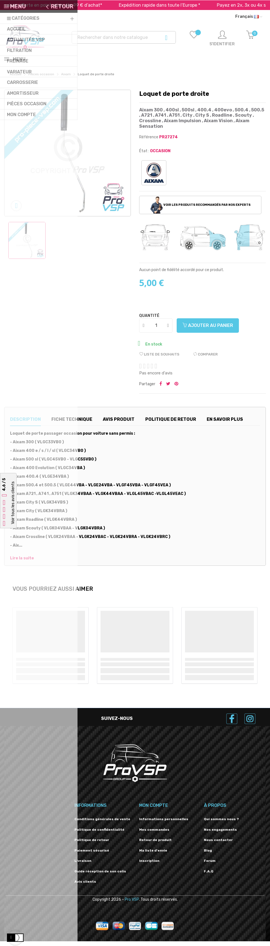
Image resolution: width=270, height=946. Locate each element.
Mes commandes (154, 834)
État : (144, 155)
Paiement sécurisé (91, 855)
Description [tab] (25, 424)
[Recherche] (124, 37)
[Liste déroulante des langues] (249, 16)
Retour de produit (155, 845)
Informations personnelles (163, 824)
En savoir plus (225, 424)
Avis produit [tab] (118, 424)
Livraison (82, 865)
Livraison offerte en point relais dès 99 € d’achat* (62, 5)
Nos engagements (220, 834)
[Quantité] (156, 330)
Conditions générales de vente (102, 824)
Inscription (149, 865)
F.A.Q (208, 876)
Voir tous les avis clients (13, 503)
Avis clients (85, 886)
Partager (160, 389)
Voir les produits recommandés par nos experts (200, 209)
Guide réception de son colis (100, 876)
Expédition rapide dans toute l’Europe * (171, 5)
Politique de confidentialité (99, 834)
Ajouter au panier (207, 330)
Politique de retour (91, 845)
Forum (210, 865)
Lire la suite (22, 563)
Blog (208, 855)
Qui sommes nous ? (221, 824)
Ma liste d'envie (153, 855)
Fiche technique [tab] (71, 424)
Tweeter (168, 389)
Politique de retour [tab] (170, 424)
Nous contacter (218, 845)
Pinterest (176, 389)
